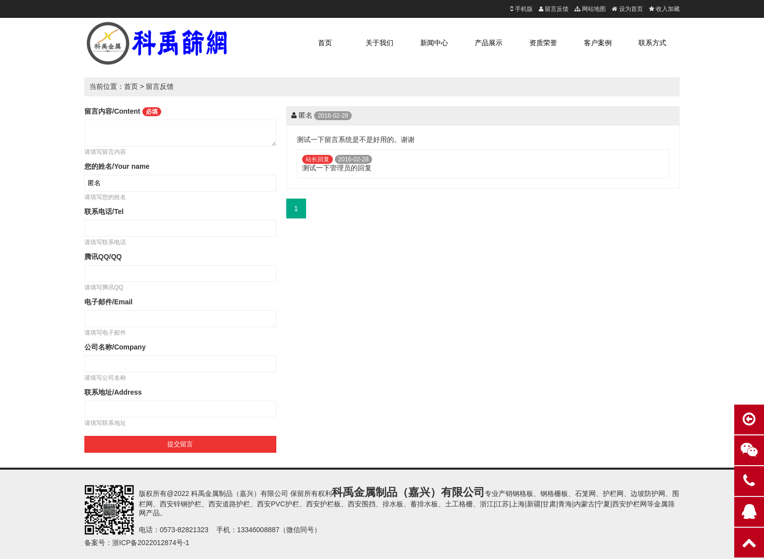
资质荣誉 (543, 43)
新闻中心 (434, 43)
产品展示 (489, 43)
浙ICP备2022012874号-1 (151, 543)
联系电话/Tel (104, 211)
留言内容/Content (122, 111)
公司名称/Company (115, 347)
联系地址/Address (113, 392)
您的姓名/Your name (116, 166)
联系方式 (652, 43)
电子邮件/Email (108, 302)
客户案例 (598, 43)
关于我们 (379, 43)
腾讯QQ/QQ (103, 257)
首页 (325, 43)
